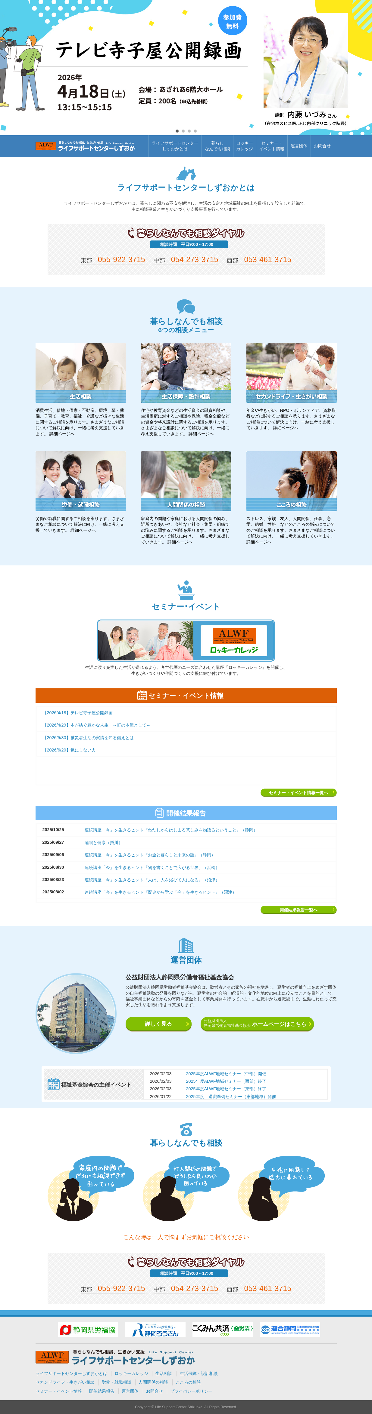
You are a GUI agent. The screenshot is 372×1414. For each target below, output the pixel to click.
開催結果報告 (101, 1391)
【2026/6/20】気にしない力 (69, 750)
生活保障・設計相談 (199, 1373)
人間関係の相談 (153, 1382)
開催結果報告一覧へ (298, 909)
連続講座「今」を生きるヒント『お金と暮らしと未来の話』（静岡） (150, 854)
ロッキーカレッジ (244, 146)
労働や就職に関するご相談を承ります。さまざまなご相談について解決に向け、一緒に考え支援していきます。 (80, 524)
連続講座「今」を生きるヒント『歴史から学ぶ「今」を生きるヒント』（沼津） (160, 892)
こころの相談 (188, 1382)
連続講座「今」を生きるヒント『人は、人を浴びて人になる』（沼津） (152, 879)
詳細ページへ (62, 433)
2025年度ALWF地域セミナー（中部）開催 (226, 1073)
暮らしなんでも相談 (217, 146)
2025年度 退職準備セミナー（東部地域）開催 (231, 1096)
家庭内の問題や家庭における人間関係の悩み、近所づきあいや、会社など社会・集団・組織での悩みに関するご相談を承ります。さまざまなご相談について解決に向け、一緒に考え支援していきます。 (185, 530)
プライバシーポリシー (191, 1391)
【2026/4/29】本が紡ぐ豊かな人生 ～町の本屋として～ (97, 725)
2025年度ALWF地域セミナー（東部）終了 (226, 1088)
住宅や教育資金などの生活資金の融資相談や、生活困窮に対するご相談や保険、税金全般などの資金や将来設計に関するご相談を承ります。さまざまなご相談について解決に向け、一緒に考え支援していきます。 (185, 422)
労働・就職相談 (116, 1382)
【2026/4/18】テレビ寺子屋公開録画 (78, 712)
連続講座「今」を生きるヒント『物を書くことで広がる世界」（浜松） (152, 867)
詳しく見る (158, 1023)
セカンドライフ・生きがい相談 (65, 1382)
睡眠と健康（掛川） (104, 842)
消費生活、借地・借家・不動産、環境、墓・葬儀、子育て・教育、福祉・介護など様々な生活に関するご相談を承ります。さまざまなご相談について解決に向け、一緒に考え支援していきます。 (80, 422)
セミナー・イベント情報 (271, 146)
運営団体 (299, 145)
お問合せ (322, 145)
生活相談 (163, 1373)
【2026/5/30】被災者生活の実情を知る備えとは (88, 737)
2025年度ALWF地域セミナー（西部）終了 (226, 1081)
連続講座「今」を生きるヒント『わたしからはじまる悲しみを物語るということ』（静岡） (171, 830)
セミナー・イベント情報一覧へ (298, 792)
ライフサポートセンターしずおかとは (175, 146)
